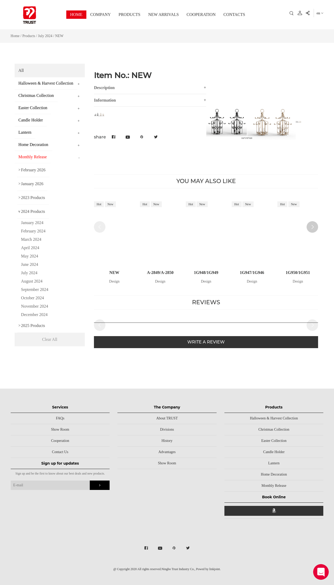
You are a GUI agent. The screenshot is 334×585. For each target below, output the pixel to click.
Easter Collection (274, 441)
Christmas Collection (273, 429)
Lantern (274, 463)
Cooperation (60, 441)
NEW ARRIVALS (163, 14)
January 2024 (32, 222)
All (21, 70)
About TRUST (167, 418)
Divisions (167, 429)
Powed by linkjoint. (208, 569)
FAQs (60, 418)
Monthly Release (273, 486)
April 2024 (30, 247)
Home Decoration (274, 474)
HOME (76, 14)
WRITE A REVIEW (206, 343)
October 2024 (32, 298)
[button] (312, 227)
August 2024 (32, 281)
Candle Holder (274, 452)
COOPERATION (201, 14)
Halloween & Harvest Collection (274, 418)
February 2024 (33, 231)
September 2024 (34, 289)
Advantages (167, 452)
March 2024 (31, 239)
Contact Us (60, 452)
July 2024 (45, 36)
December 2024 (34, 314)
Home (15, 36)
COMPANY (100, 14)
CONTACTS (234, 14)
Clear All (49, 339)
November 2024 (34, 306)
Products (28, 36)
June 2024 (29, 264)
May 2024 (29, 256)
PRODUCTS (129, 14)
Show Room (60, 429)
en (320, 13)
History (167, 441)
